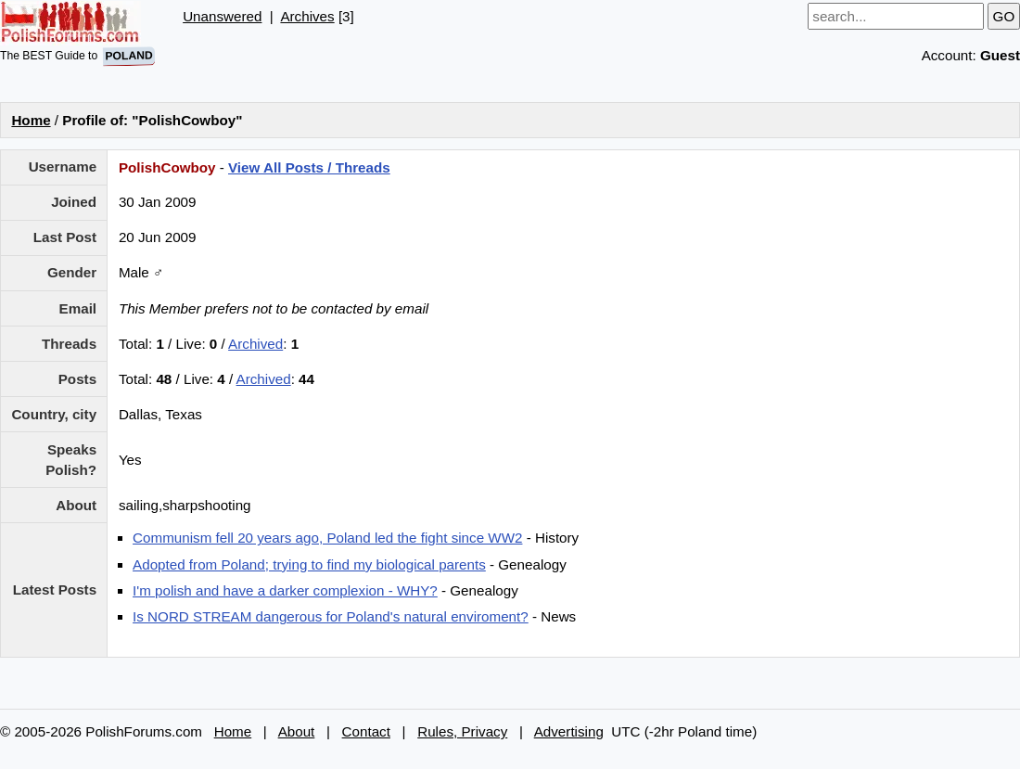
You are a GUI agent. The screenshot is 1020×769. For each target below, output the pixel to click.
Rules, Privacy (462, 731)
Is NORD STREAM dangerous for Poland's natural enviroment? (331, 616)
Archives (307, 16)
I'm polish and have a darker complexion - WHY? (285, 590)
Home (30, 120)
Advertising (569, 731)
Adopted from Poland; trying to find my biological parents (309, 564)
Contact (366, 731)
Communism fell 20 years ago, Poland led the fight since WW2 (327, 537)
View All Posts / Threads (309, 167)
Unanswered (222, 16)
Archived (255, 344)
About (296, 731)
